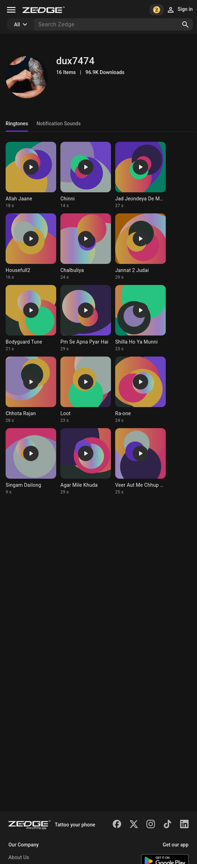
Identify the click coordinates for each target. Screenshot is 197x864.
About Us (18, 857)
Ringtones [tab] (17, 123)
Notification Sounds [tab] (59, 123)
